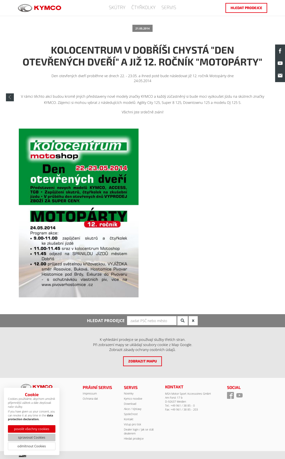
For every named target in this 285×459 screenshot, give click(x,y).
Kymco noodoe (133, 398)
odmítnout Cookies (31, 446)
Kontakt (128, 419)
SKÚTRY (117, 7)
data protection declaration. (30, 417)
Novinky (128, 393)
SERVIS (169, 7)
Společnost (131, 414)
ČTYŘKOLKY (143, 7)
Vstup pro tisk (132, 424)
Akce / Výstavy (132, 409)
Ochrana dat (90, 398)
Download (130, 404)
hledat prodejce (246, 8)
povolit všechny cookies (31, 429)
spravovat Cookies (31, 437)
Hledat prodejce (134, 438)
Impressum (90, 393)
